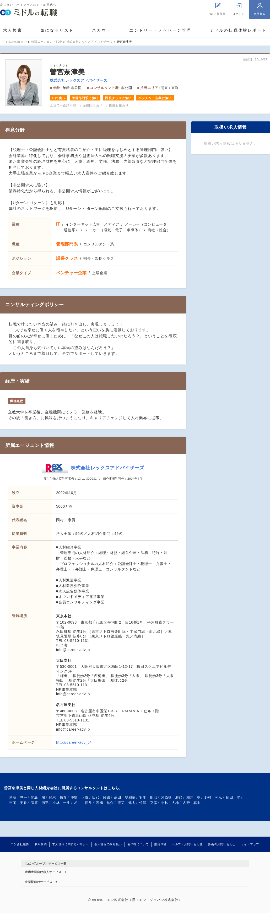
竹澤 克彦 (148, 803)
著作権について (138, 844)
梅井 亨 (193, 797)
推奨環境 (160, 844)
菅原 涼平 (40, 803)
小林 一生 (61, 803)
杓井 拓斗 (83, 803)
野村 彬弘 (213, 797)
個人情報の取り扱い (108, 844)
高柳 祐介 (105, 803)
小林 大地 (170, 803)
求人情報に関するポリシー (70, 844)
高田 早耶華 (125, 797)
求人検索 (12, 30)
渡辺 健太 (127, 803)
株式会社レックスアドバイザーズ (78, 80)
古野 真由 (192, 803)
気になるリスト (57, 30)
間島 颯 (38, 797)
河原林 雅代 (171, 797)
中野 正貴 (80, 797)
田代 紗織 (101, 797)
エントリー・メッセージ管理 (160, 30)
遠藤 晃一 (18, 797)
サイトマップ (250, 844)
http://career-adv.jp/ (73, 742)
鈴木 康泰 (58, 797)
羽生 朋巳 (148, 797)
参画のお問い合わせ (221, 844)
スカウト (101, 30)
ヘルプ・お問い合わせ (187, 844)
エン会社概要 (20, 844)
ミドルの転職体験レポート (238, 30)
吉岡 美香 (18, 803)
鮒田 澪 (233, 797)
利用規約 (41, 844)
